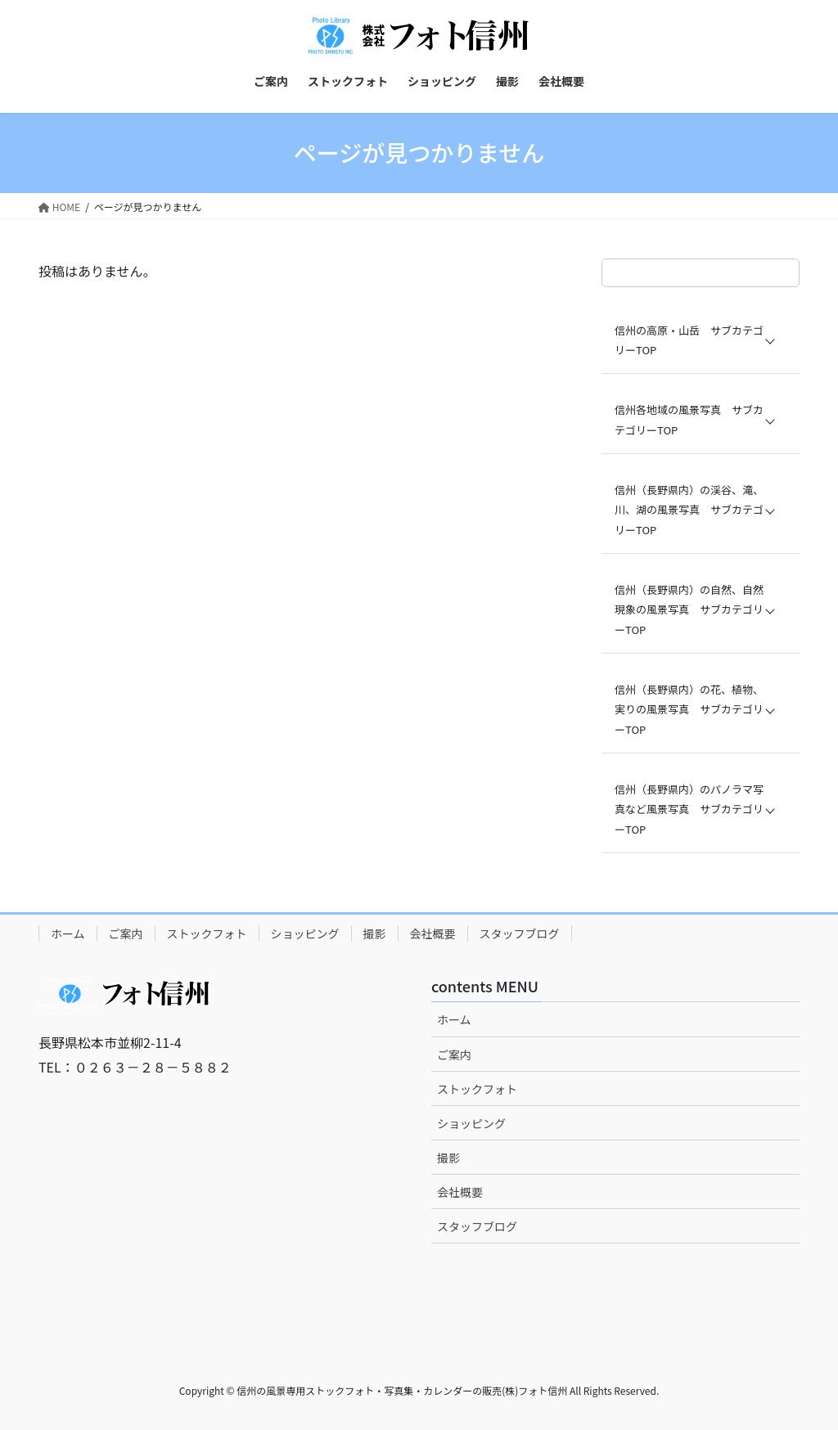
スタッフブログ (520, 933)
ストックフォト (207, 933)
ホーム (68, 933)
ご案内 (126, 933)
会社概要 (433, 933)
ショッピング (305, 933)
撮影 (374, 933)
